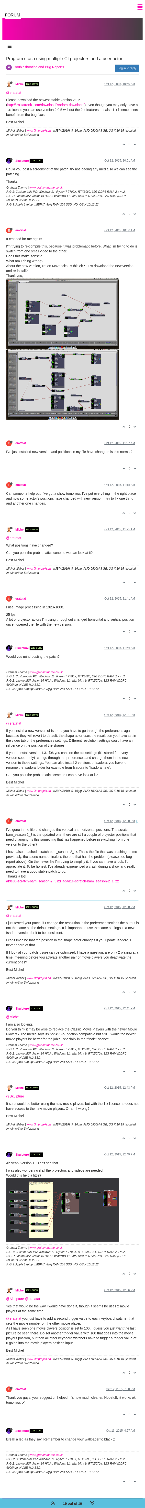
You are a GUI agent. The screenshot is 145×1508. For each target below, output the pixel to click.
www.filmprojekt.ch (39, 125)
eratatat (20, 225)
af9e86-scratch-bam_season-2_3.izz (33, 876)
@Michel (13, 1012)
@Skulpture (15, 1091)
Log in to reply (127, 63)
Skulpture (22, 156)
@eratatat (13, 88)
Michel (19, 79)
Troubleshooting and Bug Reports (38, 62)
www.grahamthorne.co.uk (46, 182)
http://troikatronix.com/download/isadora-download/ (46, 100)
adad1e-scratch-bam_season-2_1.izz (90, 876)
